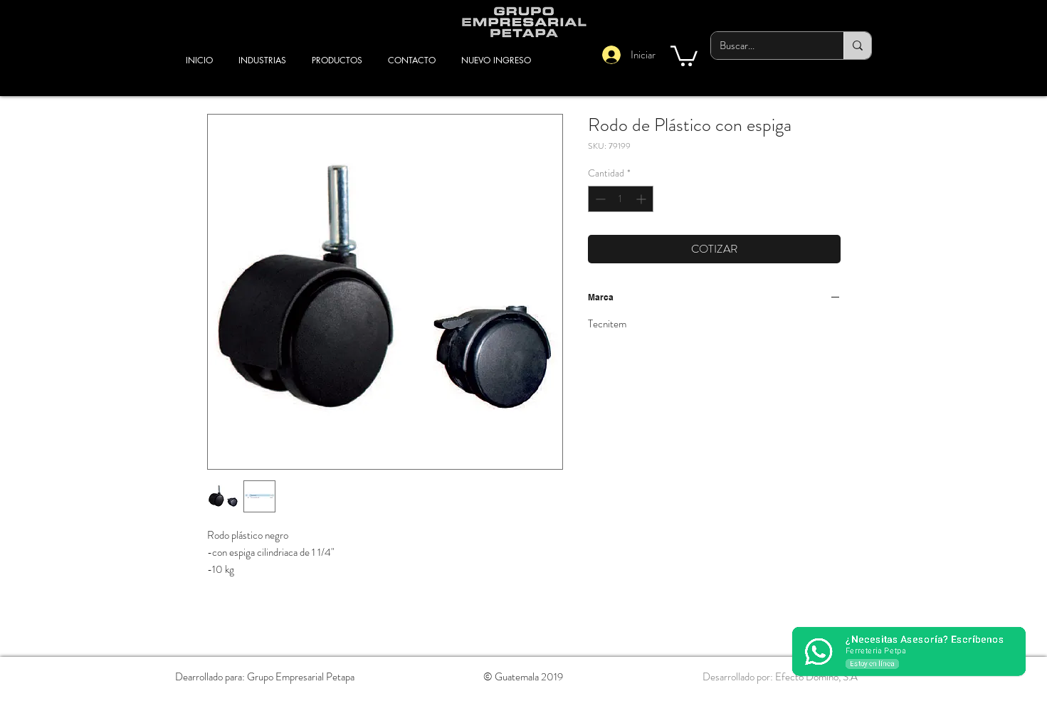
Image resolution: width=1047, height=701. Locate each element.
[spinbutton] (620, 198)
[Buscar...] (767, 45)
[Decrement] (599, 198)
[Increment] (642, 198)
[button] (684, 54)
